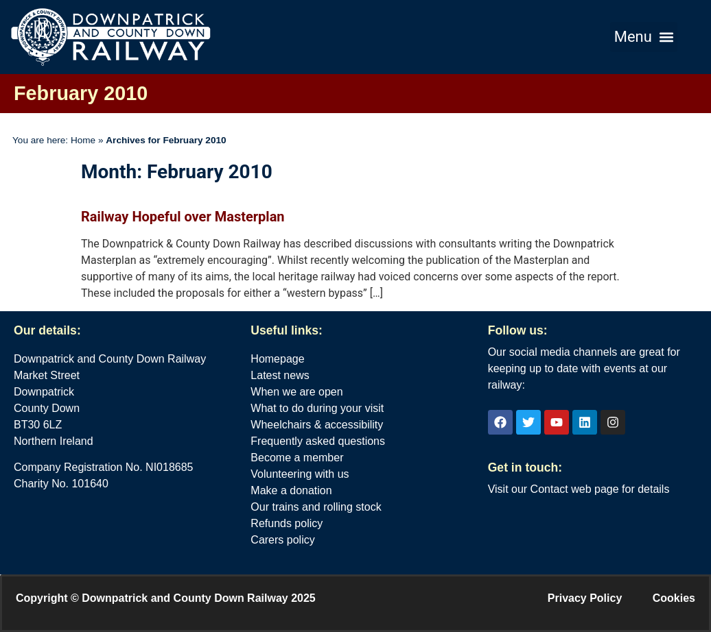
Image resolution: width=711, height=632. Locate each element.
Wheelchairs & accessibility (316, 424)
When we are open (296, 392)
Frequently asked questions (317, 441)
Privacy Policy (585, 598)
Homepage (277, 359)
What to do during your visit (317, 408)
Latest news (279, 375)
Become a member (296, 457)
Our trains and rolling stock (315, 507)
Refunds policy (286, 523)
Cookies (674, 598)
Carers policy (282, 540)
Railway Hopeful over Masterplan (183, 216)
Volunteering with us (299, 474)
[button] (643, 37)
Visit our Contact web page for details (579, 489)
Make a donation (290, 490)
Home (83, 140)
